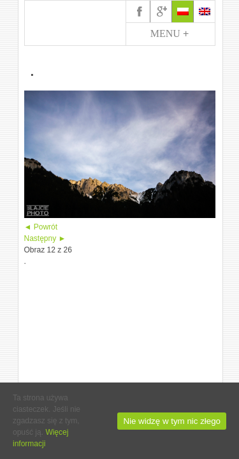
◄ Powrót (41, 226)
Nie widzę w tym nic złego (172, 421)
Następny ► (45, 238)
